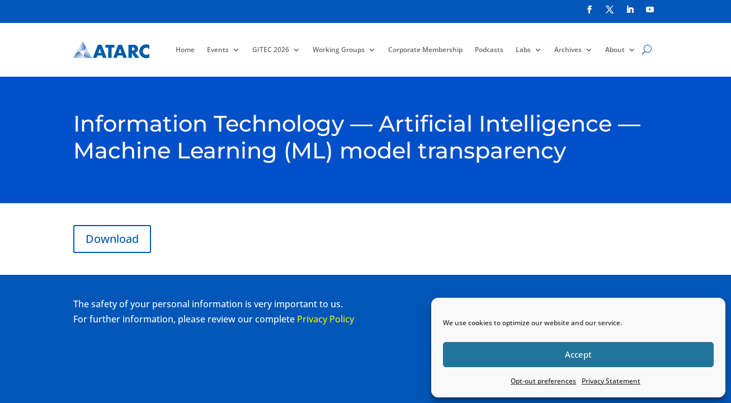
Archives (568, 49)
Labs (523, 49)
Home (185, 49)
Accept (578, 354)
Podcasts (489, 49)
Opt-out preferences (543, 381)
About (615, 49)
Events (218, 49)
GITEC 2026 (270, 49)
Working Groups (339, 49)
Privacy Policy (325, 319)
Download (112, 238)
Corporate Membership (425, 49)
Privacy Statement (611, 381)
